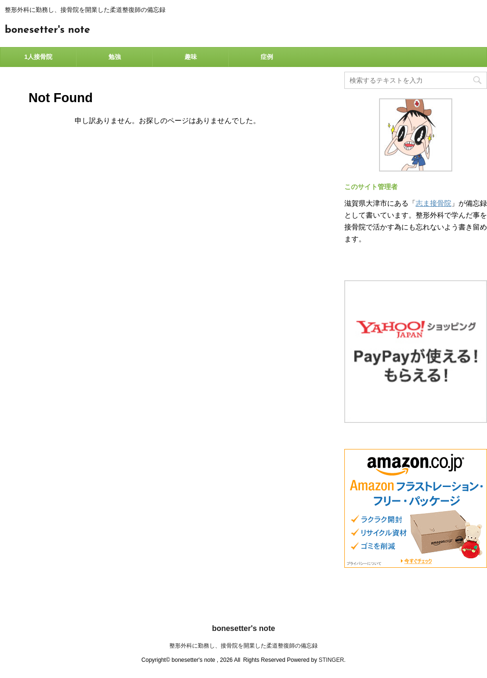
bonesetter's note (47, 30)
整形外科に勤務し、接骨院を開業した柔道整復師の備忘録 (243, 645)
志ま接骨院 (433, 203)
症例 (267, 56)
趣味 (191, 56)
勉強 (114, 56)
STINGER (331, 660)
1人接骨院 (38, 56)
